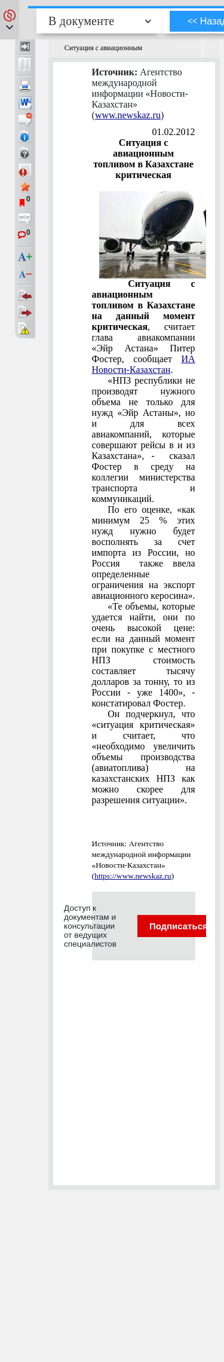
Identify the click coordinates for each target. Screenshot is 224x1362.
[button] (9, 19)
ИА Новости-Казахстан (143, 364)
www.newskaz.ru (128, 115)
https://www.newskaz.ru (132, 875)
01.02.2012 (173, 132)
